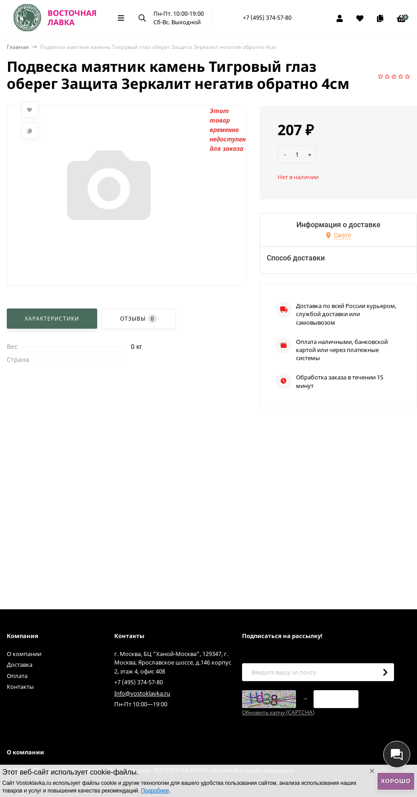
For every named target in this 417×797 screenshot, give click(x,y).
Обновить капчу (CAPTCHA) (278, 712)
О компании (24, 654)
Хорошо (396, 781)
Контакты (20, 687)
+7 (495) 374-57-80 (267, 17)
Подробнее (155, 791)
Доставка (19, 664)
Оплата (17, 676)
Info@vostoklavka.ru (142, 693)
